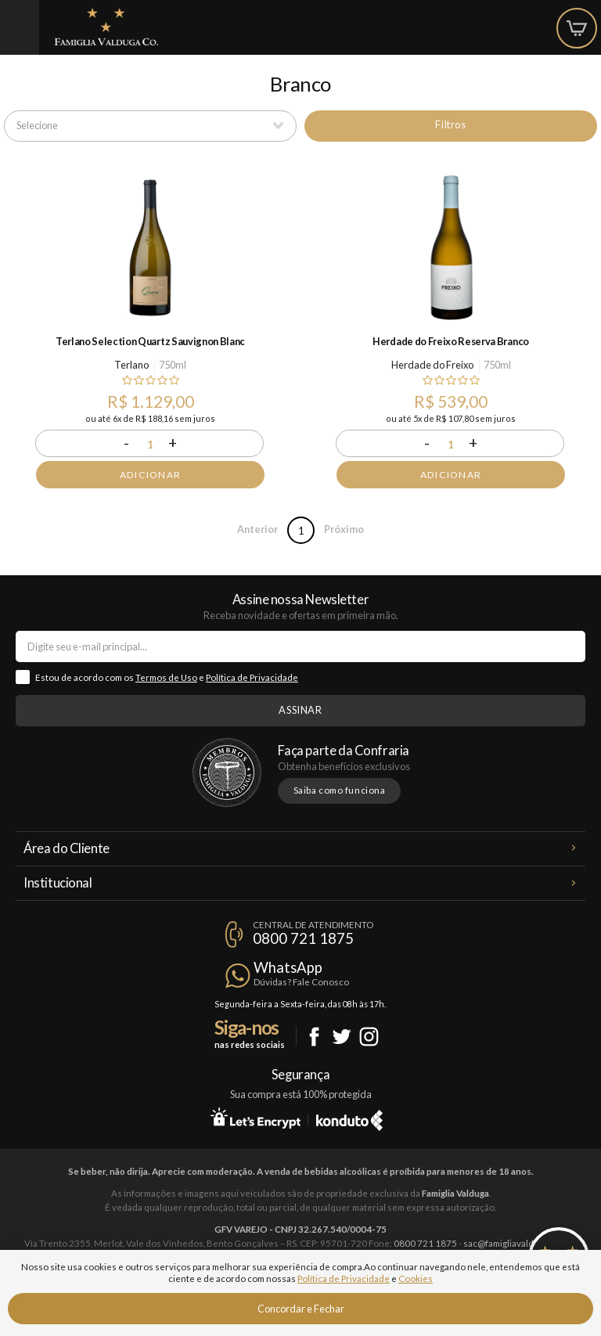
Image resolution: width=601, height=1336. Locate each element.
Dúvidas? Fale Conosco (301, 982)
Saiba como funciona (339, 790)
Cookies (415, 1278)
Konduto (349, 1117)
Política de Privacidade (252, 677)
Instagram (369, 1036)
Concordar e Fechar (300, 1308)
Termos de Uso (166, 677)
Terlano (131, 364)
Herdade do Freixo (432, 364)
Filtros (450, 124)
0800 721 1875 (303, 938)
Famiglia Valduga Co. (106, 26)
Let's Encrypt (255, 1117)
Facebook (314, 1036)
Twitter (341, 1036)
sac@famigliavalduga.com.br (520, 1243)
